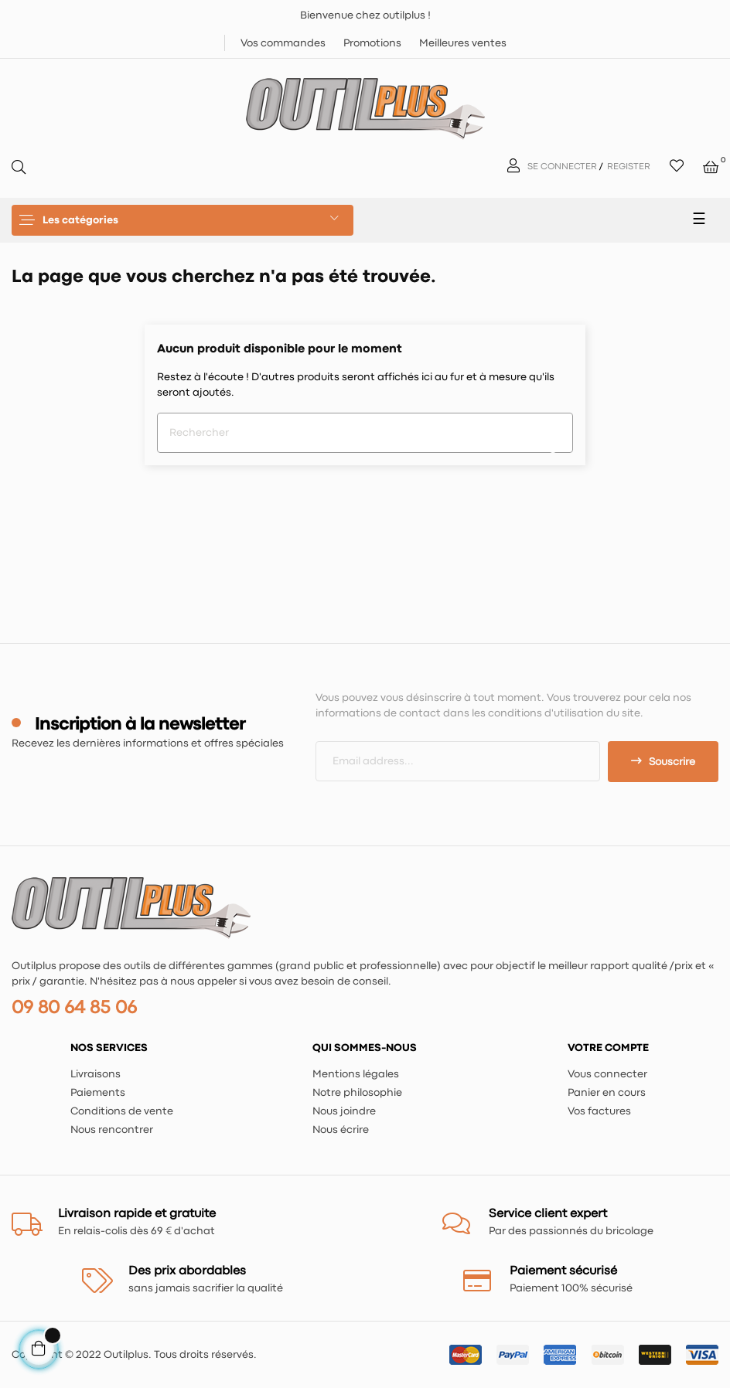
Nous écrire (340, 1130)
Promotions (372, 43)
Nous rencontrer (111, 1130)
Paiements (97, 1092)
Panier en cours (607, 1092)
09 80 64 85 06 (74, 1008)
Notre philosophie (357, 1092)
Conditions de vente (121, 1111)
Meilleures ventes (463, 43)
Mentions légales (355, 1074)
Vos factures (599, 1111)
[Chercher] (365, 432)
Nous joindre (344, 1111)
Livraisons (95, 1074)
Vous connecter (607, 1074)
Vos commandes (283, 43)
